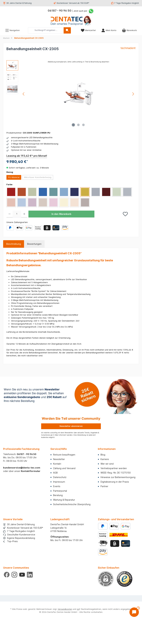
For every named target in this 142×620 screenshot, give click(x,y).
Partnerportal (60, 490)
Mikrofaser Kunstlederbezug (37, 177)
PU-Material (13, 177)
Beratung (58, 495)
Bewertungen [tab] (34, 244)
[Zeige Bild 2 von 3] (78, 125)
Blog (103, 454)
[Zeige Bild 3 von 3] (83, 125)
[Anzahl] (16, 214)
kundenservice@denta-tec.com (21, 467)
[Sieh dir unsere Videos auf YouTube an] (22, 574)
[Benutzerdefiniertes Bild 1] (124, 579)
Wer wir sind (107, 463)
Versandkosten (65, 609)
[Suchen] (67, 30)
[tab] (13, 244)
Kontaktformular (30, 471)
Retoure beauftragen (64, 454)
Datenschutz (59, 477)
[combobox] (46, 30)
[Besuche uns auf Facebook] (6, 574)
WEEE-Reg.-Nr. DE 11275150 (116, 472)
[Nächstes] (133, 94)
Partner (104, 486)
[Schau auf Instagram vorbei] (14, 574)
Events (56, 486)
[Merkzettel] (88, 30)
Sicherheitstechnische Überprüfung (71, 504)
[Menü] (12, 30)
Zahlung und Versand (64, 468)
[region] (71, 94)
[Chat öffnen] (134, 612)
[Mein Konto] (108, 30)
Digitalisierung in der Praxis (115, 481)
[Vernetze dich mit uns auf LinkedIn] (29, 574)
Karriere (105, 459)
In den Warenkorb (61, 214)
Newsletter (59, 459)
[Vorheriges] (23, 94)
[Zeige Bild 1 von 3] (73, 125)
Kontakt (57, 463)
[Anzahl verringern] (9, 214)
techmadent (128, 48)
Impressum (59, 481)
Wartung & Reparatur (64, 499)
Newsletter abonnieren (71, 426)
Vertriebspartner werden (114, 468)
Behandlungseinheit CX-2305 (29, 38)
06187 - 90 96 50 (59, 10)
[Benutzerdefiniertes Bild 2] (103, 543)
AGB (55, 472)
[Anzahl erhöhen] (24, 214)
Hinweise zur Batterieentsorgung (118, 477)
